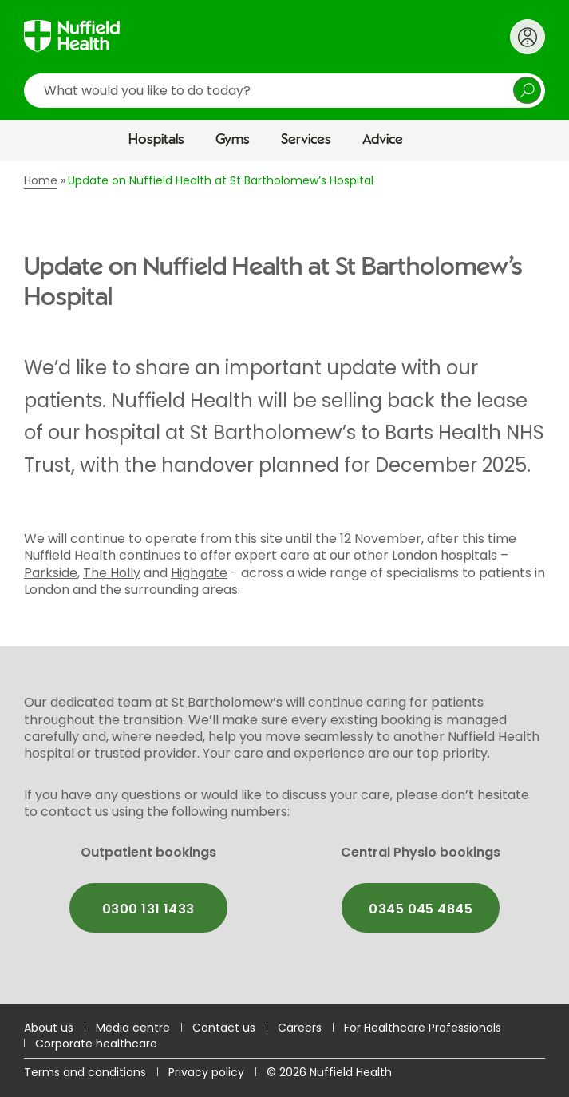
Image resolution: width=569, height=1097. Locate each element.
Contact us (223, 1028)
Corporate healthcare (96, 1043)
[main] (284, 582)
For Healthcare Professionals (422, 1028)
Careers (300, 1028)
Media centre (133, 1028)
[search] (284, 90)
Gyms (232, 140)
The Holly (111, 573)
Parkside (50, 573)
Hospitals (156, 140)
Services (306, 140)
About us (48, 1028)
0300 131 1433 (148, 909)
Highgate (199, 573)
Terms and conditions (85, 1072)
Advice (382, 140)
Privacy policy (206, 1072)
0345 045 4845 (420, 909)
